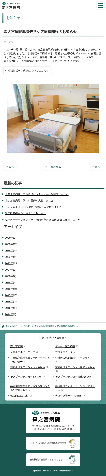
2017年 (11, 295)
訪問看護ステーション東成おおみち (75, 367)
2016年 (11, 301)
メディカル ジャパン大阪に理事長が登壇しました (33, 206)
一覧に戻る (54, 166)
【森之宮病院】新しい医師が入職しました (29, 200)
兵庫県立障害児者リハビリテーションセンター (30, 359)
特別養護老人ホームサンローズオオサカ (75, 388)
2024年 (11, 250)
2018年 (11, 289)
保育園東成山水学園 (21, 395)
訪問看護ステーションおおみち (27, 367)
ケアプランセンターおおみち (26, 376)
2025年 (11, 244)
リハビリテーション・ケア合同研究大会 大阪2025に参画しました (42, 219)
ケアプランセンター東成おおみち (73, 376)
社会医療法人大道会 (53, 337)
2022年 (11, 263)
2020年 (10, 276)
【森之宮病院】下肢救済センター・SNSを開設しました (37, 194)
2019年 (11, 282)
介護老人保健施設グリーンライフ (73, 357)
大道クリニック (63, 352)
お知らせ (25, 326)
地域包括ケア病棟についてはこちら (28, 70)
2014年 (10, 314)
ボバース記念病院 (65, 346)
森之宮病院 (11, 326)
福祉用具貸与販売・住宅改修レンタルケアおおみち (30, 388)
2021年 (10, 270)
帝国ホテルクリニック (22, 352)
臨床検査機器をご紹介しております (25, 213)
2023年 (11, 257)
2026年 (10, 238)
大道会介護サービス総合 (68, 395)
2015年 (11, 308)
